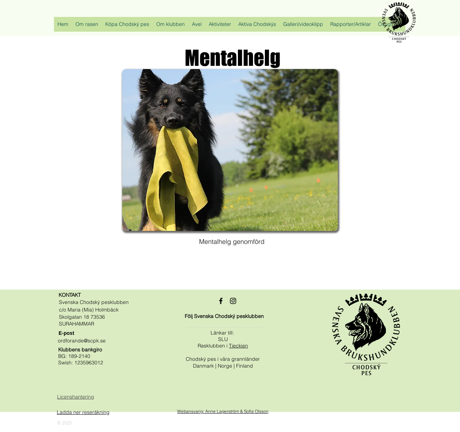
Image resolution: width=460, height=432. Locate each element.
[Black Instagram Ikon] (233, 301)
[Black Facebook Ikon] (221, 301)
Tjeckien (238, 345)
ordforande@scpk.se (82, 340)
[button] (87, 26)
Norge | (227, 366)
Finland (244, 366)
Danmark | (205, 366)
